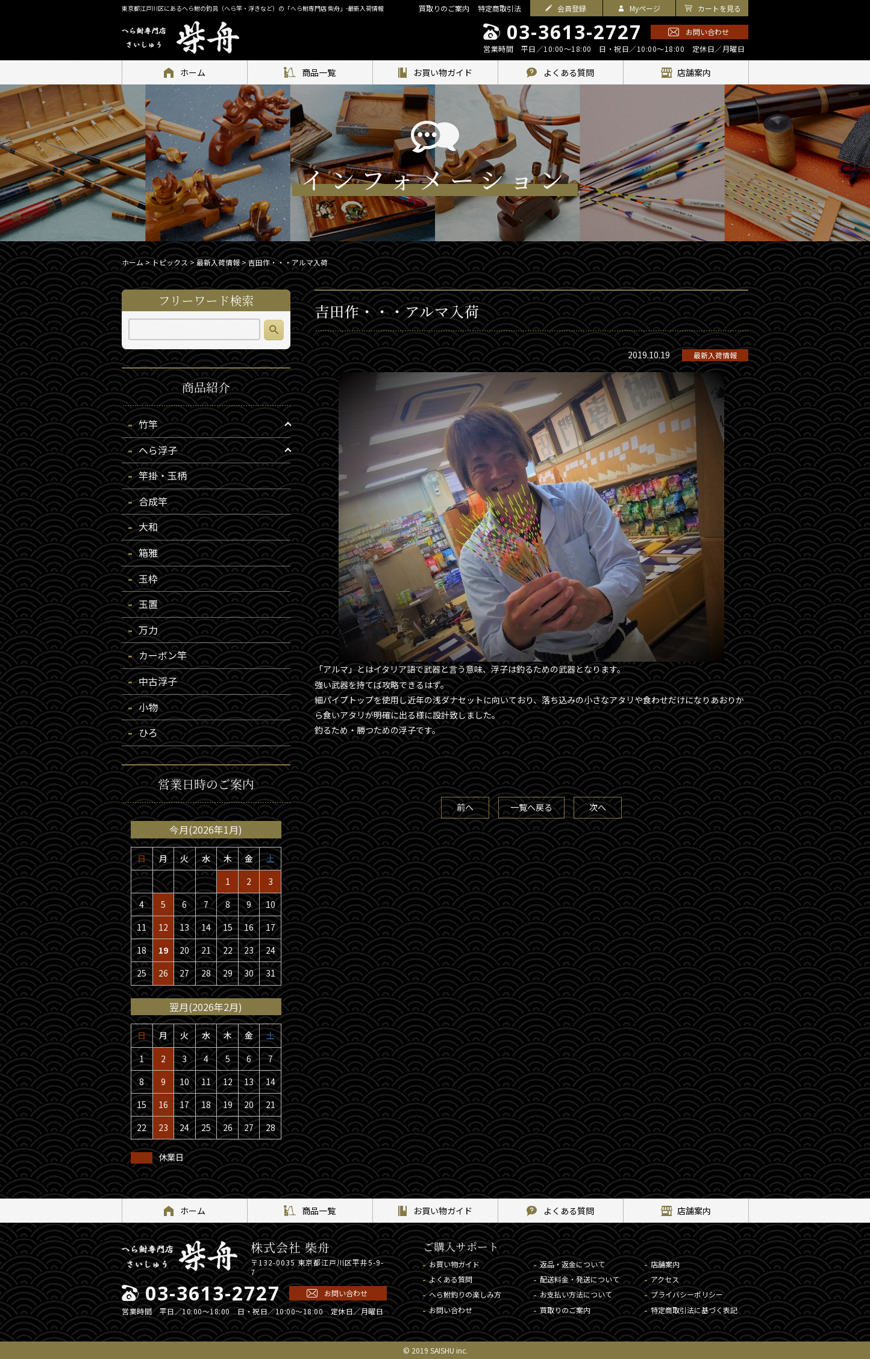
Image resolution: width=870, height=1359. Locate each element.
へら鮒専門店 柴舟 (180, 37)
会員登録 (571, 8)
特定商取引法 (499, 8)
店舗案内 (665, 1264)
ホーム (132, 262)
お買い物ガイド (454, 1264)
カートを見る (719, 8)
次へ (597, 807)
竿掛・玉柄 (163, 475)
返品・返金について (572, 1264)
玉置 (148, 604)
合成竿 (153, 501)
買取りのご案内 (444, 8)
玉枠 (148, 578)
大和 (148, 526)
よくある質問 (450, 1279)
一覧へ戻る (531, 807)
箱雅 (148, 552)
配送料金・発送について (579, 1279)
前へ (465, 807)
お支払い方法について (576, 1294)
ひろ (148, 732)
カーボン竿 (163, 655)
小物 (148, 707)
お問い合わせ (707, 32)
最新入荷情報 (715, 355)
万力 (148, 629)
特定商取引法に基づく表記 (694, 1310)
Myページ (645, 8)
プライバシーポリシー (687, 1294)
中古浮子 (158, 681)
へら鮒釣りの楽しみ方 (465, 1294)
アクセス (665, 1279)
